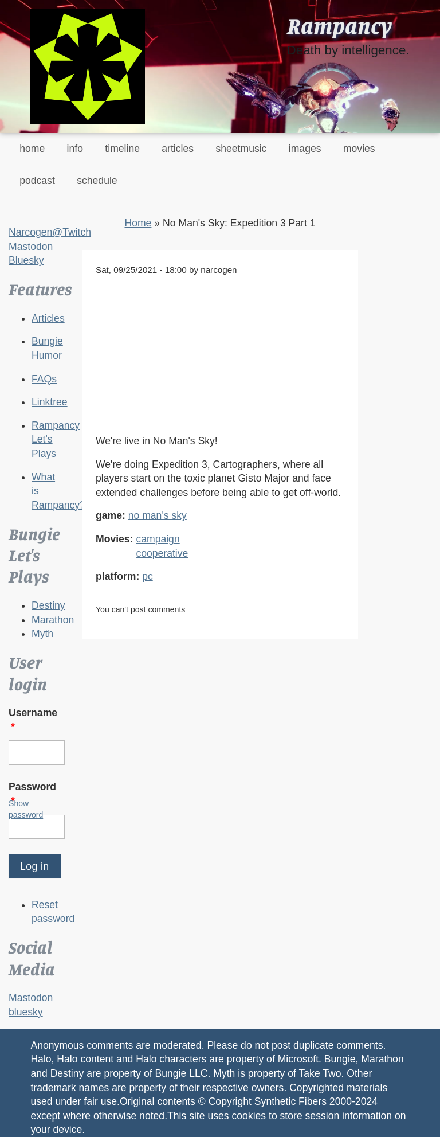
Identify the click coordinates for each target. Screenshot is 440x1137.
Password (32, 794)
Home (137, 223)
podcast (37, 180)
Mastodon (31, 246)
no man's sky (157, 515)
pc (147, 576)
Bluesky (26, 260)
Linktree (50, 402)
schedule (97, 180)
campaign (157, 539)
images (305, 148)
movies (359, 148)
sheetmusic (240, 148)
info (75, 148)
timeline (122, 148)
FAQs (44, 379)
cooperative (162, 553)
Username (33, 720)
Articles (48, 318)
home (32, 148)
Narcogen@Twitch (50, 232)
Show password (26, 809)
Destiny (48, 605)
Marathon (53, 620)
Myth (42, 633)
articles (178, 148)
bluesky (26, 1012)
